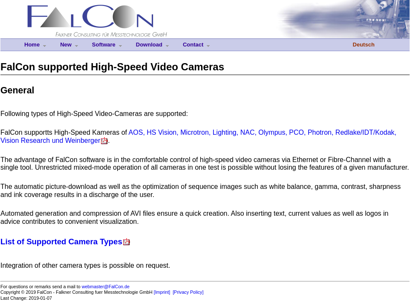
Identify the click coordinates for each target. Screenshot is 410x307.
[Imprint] (162, 292)
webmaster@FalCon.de (106, 286)
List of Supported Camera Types (61, 241)
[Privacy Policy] (188, 292)
